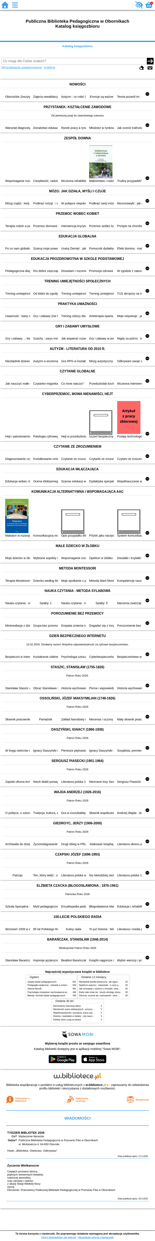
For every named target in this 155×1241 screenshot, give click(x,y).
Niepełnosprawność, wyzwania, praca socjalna (74, 1013)
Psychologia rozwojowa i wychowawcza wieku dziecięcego (54, 992)
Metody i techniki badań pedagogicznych (46, 995)
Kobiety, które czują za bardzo (67, 1020)
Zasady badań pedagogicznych (42, 982)
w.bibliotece (96, 1085)
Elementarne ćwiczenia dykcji (67, 1006)
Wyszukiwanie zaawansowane (21, 67)
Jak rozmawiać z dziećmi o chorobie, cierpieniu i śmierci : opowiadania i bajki (114, 989)
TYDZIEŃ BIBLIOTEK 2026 (25, 1132)
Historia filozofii (34, 989)
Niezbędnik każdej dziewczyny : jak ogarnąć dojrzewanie (105, 982)
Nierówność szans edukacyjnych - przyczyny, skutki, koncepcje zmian (85, 1009)
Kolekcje (49, 67)
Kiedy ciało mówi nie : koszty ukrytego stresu (100, 992)
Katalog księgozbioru (77, 46)
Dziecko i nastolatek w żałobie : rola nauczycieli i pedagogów (81, 1016)
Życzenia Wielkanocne (23, 1165)
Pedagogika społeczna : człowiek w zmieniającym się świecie (55, 985)
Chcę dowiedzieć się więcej (58, 1237)
